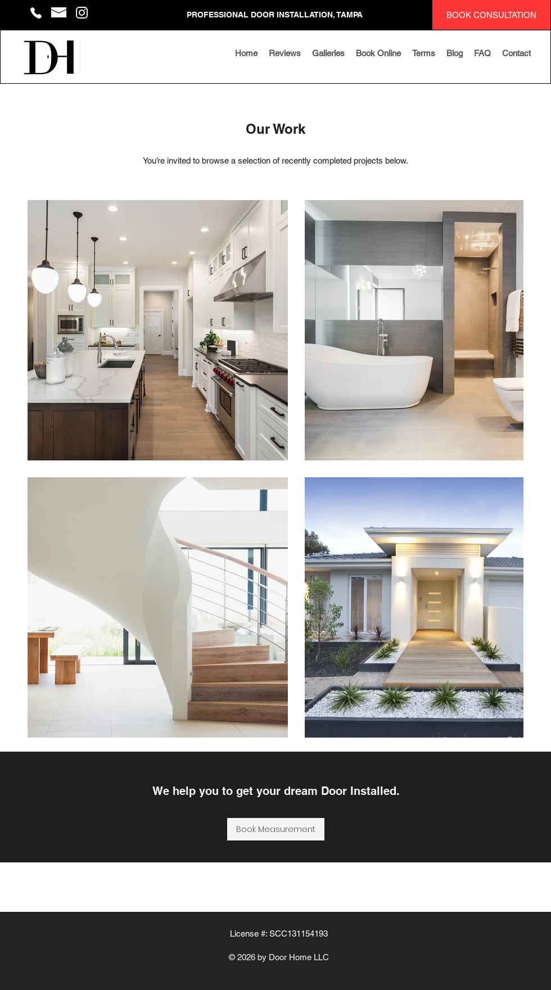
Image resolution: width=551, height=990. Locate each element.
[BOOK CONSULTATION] (491, 15)
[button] (328, 53)
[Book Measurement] (275, 829)
